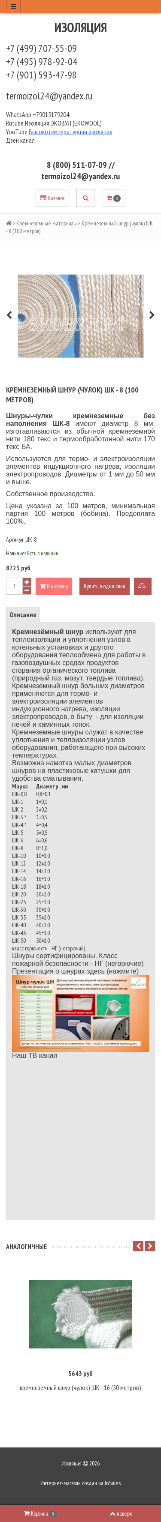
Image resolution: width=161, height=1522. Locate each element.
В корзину (54, 586)
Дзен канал (21, 140)
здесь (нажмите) (113, 971)
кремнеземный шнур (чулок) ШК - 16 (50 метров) (80, 1387)
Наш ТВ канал (35, 1055)
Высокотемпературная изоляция (70, 131)
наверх (120, 1513)
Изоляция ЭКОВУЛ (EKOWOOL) (63, 123)
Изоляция (81, 27)
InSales (113, 1483)
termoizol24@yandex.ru (49, 95)
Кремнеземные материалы (46, 223)
